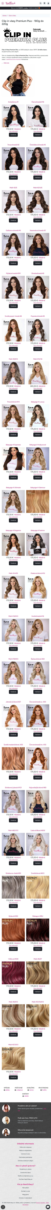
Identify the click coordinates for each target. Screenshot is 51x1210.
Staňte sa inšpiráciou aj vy (25, 1176)
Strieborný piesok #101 (13, 788)
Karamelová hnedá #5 (38, 230)
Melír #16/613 (13, 616)
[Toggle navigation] (2, 3)
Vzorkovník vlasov (25, 1172)
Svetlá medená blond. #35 (13, 745)
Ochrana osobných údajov (25, 1160)
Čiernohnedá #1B (38, 102)
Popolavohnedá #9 (38, 316)
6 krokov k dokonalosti (25, 1198)
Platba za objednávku (25, 1150)
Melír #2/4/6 (37, 188)
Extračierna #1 (13, 102)
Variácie (13, 135)
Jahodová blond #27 (13, 702)
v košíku (25, 8)
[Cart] (44, 3)
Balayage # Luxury (37, 402)
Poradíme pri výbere (25, 1169)
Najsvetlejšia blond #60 (37, 788)
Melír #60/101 (13, 830)
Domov (5, 15)
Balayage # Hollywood (37, 445)
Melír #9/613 (13, 359)
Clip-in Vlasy (12, 15)
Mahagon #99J (37, 916)
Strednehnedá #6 (37, 273)
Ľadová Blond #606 (38, 830)
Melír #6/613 (13, 1002)
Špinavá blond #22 (38, 659)
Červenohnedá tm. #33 (37, 745)
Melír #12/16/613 (38, 1002)
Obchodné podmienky (25, 1157)
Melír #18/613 (13, 659)
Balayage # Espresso (13, 445)
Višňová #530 (13, 959)
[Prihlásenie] (48, 3)
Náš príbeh (25, 1188)
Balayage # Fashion (38, 530)
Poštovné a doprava (25, 1147)
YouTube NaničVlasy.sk (25, 1179)
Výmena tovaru (25, 1154)
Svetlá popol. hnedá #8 (13, 316)
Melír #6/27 (38, 959)
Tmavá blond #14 (13, 402)
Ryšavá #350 (13, 916)
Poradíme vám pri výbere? (27, 1106)
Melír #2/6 (13, 188)
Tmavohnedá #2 (13, 145)
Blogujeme (25, 1194)
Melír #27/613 (13, 1045)
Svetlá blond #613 (37, 873)
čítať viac (6, 63)
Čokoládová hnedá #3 (38, 145)
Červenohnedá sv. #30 (37, 702)
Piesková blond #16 (38, 573)
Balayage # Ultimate (13, 488)
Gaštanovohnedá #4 (13, 230)
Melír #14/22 (13, 573)
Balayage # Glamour (37, 488)
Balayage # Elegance (13, 530)
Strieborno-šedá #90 (13, 873)
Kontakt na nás (25, 1191)
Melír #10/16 (37, 359)
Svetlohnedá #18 (38, 616)
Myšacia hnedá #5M (13, 273)
